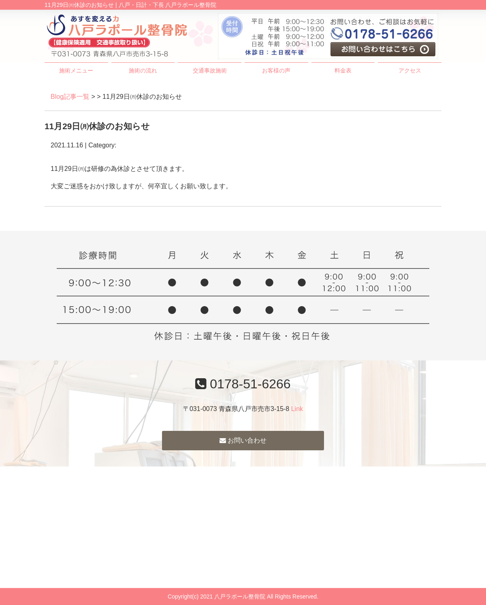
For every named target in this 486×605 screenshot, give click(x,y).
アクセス (410, 70)
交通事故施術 (210, 70)
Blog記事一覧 (70, 96)
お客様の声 (276, 70)
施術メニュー (76, 70)
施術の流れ (143, 70)
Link (297, 408)
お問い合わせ (243, 440)
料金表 (343, 70)
